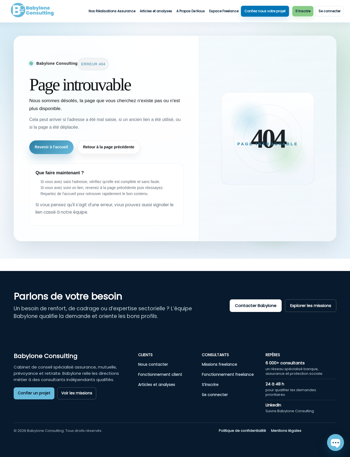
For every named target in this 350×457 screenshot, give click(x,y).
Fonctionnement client (160, 374)
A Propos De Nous (190, 11)
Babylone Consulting (45, 356)
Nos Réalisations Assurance (112, 11)
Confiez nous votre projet (264, 11)
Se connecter (329, 11)
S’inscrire (302, 11)
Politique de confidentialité (242, 430)
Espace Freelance (223, 11)
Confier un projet (34, 393)
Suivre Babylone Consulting (290, 411)
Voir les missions (76, 393)
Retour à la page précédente (109, 147)
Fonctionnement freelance (228, 374)
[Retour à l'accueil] (53, 63)
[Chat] (335, 442)
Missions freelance (219, 364)
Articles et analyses (156, 11)
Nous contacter (153, 364)
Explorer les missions (310, 305)
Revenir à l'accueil (51, 147)
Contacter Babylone (255, 305)
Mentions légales (286, 430)
